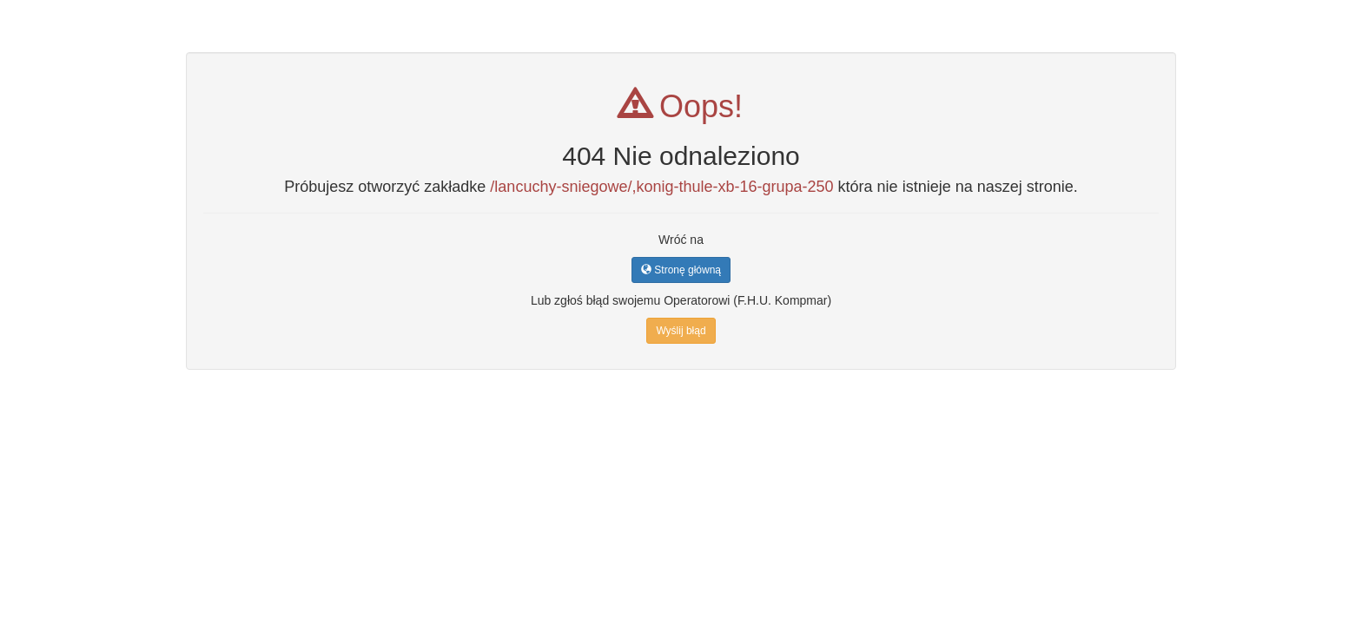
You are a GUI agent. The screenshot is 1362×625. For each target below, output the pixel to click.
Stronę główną (681, 270)
